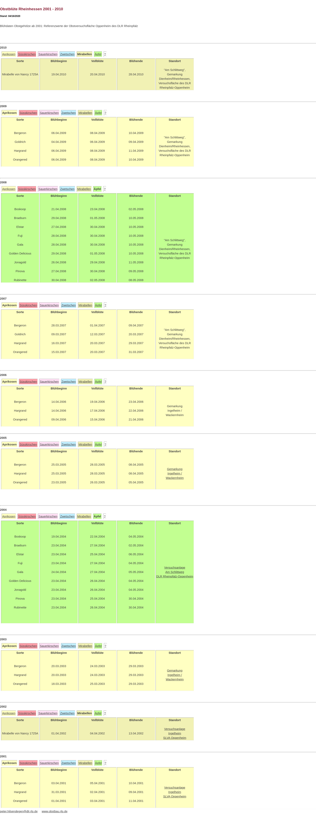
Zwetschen (67, 54)
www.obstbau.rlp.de (54, 811)
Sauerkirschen (47, 54)
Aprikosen (8, 54)
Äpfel (98, 54)
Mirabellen (85, 112)
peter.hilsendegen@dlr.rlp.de (19, 811)
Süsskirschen (27, 54)
